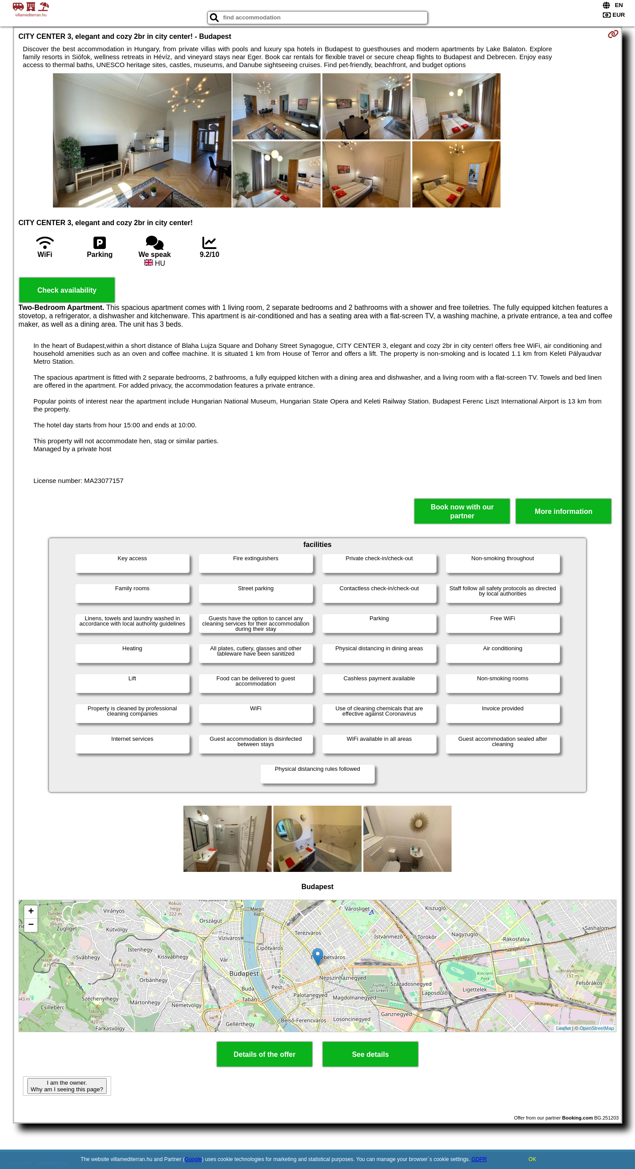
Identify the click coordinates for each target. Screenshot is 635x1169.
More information (564, 511)
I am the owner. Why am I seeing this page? (67, 1086)
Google (193, 1159)
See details (370, 1054)
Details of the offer (264, 1054)
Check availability (67, 290)
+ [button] (31, 912)
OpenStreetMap (597, 1028)
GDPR (479, 1159)
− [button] (31, 925)
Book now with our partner (462, 511)
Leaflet (563, 1028)
